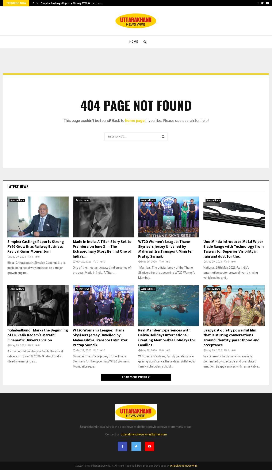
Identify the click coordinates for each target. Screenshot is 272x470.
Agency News (17, 200)
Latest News (17, 186)
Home (133, 41)
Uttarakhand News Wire (184, 465)
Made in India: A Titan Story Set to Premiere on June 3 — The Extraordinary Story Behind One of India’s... (102, 249)
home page (135, 120)
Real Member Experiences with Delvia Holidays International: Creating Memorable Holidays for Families (166, 337)
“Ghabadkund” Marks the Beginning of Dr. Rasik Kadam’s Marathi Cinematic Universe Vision (37, 335)
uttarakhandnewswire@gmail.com (144, 434)
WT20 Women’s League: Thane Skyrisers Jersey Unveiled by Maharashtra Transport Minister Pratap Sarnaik (165, 249)
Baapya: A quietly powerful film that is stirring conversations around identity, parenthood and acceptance (231, 337)
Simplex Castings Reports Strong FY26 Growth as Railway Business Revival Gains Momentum (35, 247)
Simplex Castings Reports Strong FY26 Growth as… (72, 3)
